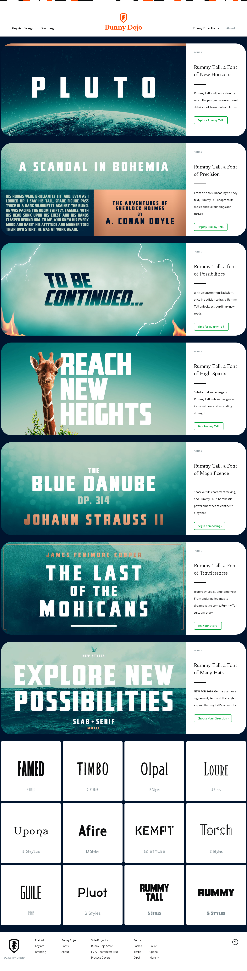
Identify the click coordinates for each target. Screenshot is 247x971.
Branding (47, 28)
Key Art (39, 946)
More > (154, 957)
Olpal (137, 957)
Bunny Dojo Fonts (206, 28)
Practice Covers (100, 957)
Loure (153, 946)
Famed (138, 946)
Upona (154, 952)
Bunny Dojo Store (102, 946)
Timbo (137, 952)
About (230, 28)
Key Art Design (23, 28)
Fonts (198, 52)
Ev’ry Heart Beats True (104, 952)
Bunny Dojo (123, 24)
